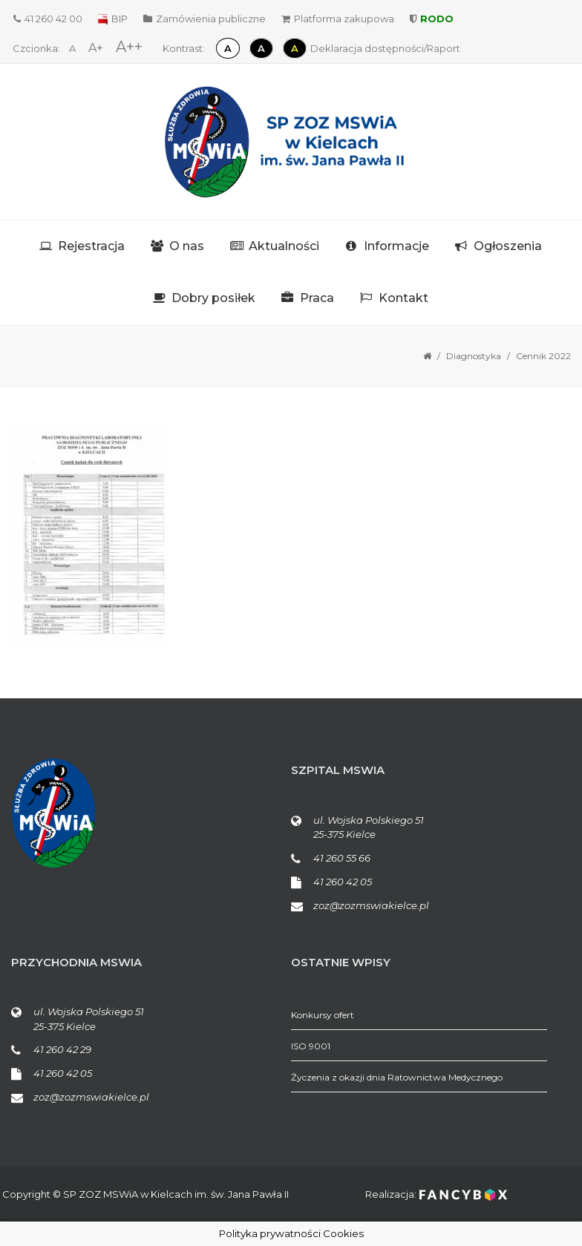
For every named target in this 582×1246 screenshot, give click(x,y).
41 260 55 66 (341, 858)
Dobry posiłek (213, 298)
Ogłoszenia (508, 246)
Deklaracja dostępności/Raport (385, 48)
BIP (113, 18)
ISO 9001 (310, 1046)
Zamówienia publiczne (204, 18)
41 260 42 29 (62, 1049)
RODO (432, 18)
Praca (317, 298)
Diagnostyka (473, 355)
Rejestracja (91, 246)
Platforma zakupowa (337, 18)
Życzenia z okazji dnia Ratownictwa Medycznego (397, 1077)
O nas (186, 246)
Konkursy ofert (322, 1014)
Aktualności (284, 246)
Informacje (396, 246)
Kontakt (403, 298)
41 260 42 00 (47, 18)
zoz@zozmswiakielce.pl (371, 905)
